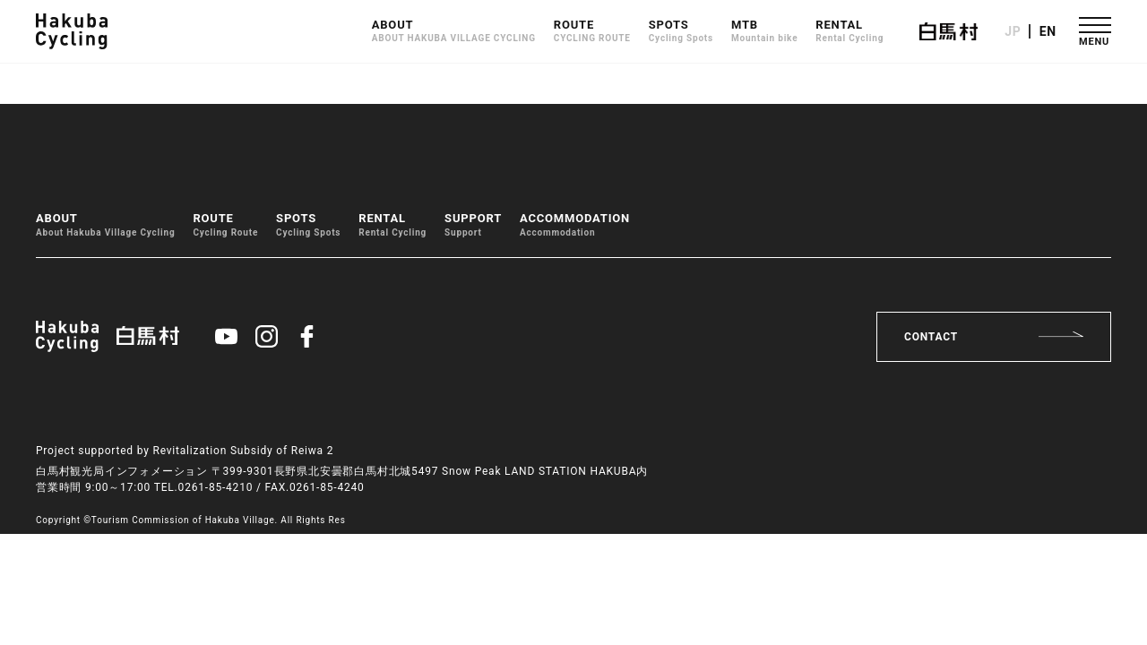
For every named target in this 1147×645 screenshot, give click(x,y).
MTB (764, 32)
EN (1047, 31)
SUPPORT (473, 225)
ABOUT (454, 32)
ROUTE (592, 32)
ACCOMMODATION (575, 225)
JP (1013, 31)
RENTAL (849, 32)
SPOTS (681, 32)
